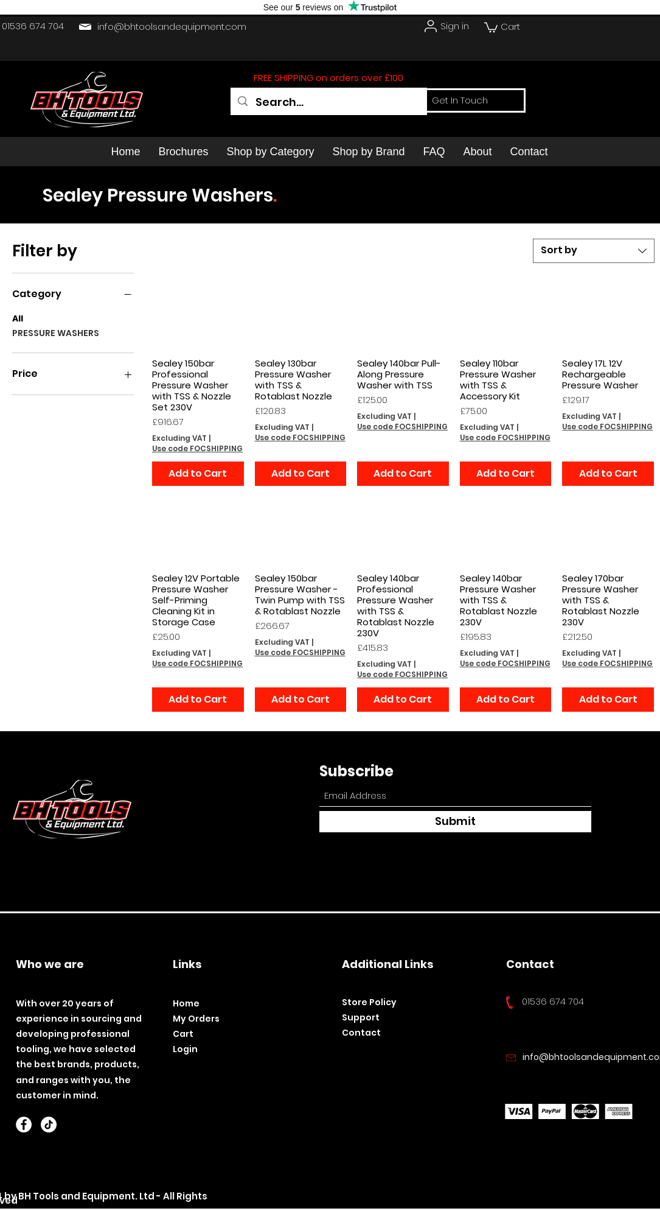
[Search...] (328, 102)
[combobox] (594, 251)
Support (361, 1017)
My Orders (196, 1019)
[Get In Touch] (460, 100)
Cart (183, 1034)
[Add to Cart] (198, 474)
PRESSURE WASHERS (55, 332)
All (17, 318)
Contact (361, 1033)
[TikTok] (49, 1124)
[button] (491, 26)
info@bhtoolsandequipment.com (171, 26)
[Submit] (455, 821)
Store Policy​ (369, 1002)
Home (186, 1003)
